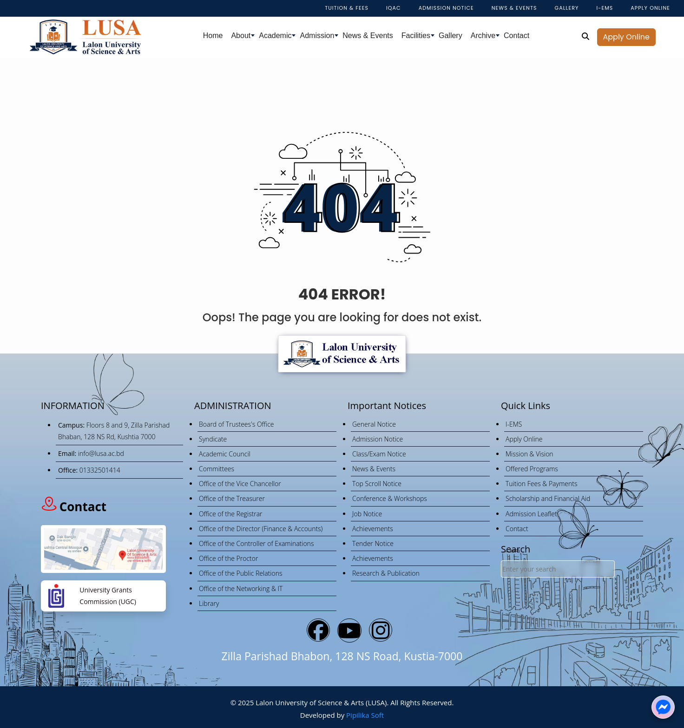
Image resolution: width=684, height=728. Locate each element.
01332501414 (99, 470)
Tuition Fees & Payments (542, 483)
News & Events (367, 35)
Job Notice (367, 513)
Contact (516, 35)
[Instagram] (380, 630)
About (240, 35)
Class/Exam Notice (379, 453)
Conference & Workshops (389, 498)
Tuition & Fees (346, 8)
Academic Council (224, 453)
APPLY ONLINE (650, 8)
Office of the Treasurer (232, 498)
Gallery (567, 8)
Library (209, 603)
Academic (275, 35)
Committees (216, 468)
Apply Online (626, 37)
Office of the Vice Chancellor (240, 483)
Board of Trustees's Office (236, 424)
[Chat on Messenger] (663, 707)
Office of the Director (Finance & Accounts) (260, 528)
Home (213, 35)
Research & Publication (386, 573)
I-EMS (604, 8)
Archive (483, 35)
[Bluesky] (318, 630)
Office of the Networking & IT (241, 588)
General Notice (374, 424)
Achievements (372, 528)
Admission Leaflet (531, 513)
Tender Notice (373, 543)
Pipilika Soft (365, 715)
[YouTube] (349, 630)
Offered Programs (532, 468)
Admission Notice (446, 8)
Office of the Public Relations (240, 573)
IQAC (393, 8)
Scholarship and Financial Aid (548, 498)
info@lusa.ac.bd (101, 453)
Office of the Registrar (231, 513)
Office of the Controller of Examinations (256, 543)
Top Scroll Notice (376, 483)
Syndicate (213, 439)
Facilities (415, 35)
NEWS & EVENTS (514, 8)
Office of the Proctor (228, 558)
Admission (317, 35)
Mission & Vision (529, 453)
